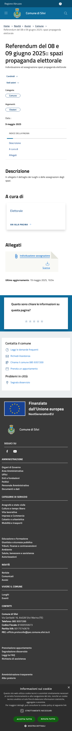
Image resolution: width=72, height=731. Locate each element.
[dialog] (36, 707)
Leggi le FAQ (8, 655)
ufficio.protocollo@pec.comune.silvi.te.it (28, 632)
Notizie (5, 572)
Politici (5, 482)
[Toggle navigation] (6, 13)
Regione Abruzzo (13, 3)
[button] (36, 725)
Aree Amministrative (12, 471)
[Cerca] (65, 13)
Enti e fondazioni (11, 478)
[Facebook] (7, 451)
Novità (17, 26)
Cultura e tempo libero (13, 508)
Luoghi (5, 594)
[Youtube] (15, 451)
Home (7, 26)
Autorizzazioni (9, 557)
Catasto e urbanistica (13, 519)
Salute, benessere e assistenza (18, 553)
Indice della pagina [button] (19, 133)
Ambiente (7, 549)
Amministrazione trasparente (17, 674)
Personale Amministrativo (15, 485)
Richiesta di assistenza (14, 658)
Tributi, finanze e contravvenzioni (19, 546)
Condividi (12, 76)
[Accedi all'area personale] (60, 3)
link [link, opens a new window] (64, 705)
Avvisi (28, 26)
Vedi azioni (13, 83)
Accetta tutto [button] (24, 719)
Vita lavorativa (9, 512)
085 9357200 (19, 621)
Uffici (4, 474)
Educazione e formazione (15, 538)
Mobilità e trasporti (12, 523)
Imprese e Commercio (13, 515)
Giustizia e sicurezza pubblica (17, 542)
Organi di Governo (11, 467)
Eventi (5, 598)
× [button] (68, 687)
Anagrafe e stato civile (13, 505)
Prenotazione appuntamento (17, 648)
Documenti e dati (11, 489)
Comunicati (8, 576)
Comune (39, 26)
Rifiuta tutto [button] (48, 719)
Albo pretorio (9, 678)
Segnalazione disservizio (15, 651)
